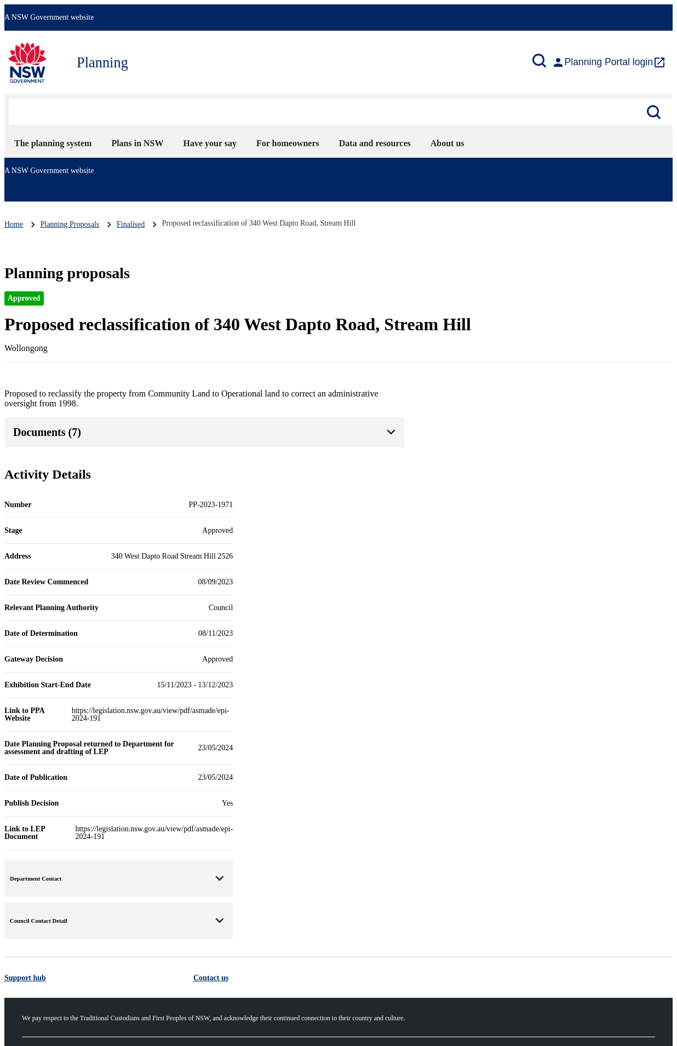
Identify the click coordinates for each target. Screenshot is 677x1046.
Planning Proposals (70, 224)
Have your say (210, 143)
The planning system (52, 143)
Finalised (131, 224)
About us (447, 143)
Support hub (25, 978)
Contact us (210, 978)
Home (13, 224)
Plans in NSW (137, 143)
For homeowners (287, 143)
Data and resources (375, 143)
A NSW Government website (49, 17)
